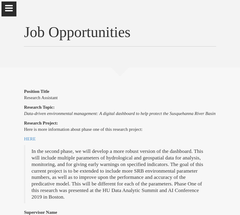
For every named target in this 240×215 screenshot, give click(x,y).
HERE (30, 138)
